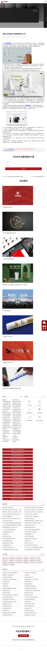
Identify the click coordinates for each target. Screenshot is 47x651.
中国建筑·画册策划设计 (6, 272)
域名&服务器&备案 (22, 613)
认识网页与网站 (5, 432)
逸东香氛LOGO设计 (6, 294)
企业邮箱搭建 (21, 608)
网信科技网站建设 (15, 310)
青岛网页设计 (28, 105)
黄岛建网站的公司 (5, 380)
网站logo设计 (38, 406)
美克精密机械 (15, 307)
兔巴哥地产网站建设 (6, 296)
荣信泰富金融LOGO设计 (17, 297)
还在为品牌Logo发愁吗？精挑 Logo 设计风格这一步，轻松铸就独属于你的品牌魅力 (34, 358)
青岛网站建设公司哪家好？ (29, 364)
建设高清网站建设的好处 (7, 386)
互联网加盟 (14, 646)
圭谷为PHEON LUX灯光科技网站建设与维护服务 (33, 393)
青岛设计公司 (33, 408)
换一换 (43, 400)
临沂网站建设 (11, 410)
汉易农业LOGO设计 (16, 278)
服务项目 (37, 599)
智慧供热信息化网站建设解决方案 (34, 323)
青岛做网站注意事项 (28, 430)
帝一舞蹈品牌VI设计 (6, 280)
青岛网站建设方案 (27, 454)
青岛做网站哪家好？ (28, 427)
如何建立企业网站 (18, 406)
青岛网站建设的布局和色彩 (29, 450)
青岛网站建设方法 (5, 456)
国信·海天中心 (5, 281)
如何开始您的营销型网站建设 (30, 432)
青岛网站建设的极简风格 (29, 452)
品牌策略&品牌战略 (12, 597)
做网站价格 (5, 408)
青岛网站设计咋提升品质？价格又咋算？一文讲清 (11, 355)
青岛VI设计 (25, 639)
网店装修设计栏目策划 (28, 438)
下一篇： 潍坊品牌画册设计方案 (38, 176)
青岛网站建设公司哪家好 (29, 456)
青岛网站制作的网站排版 (7, 423)
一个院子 (14, 305)
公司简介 (37, 605)
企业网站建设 (25, 406)
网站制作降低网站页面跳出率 (7, 443)
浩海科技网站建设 (5, 301)
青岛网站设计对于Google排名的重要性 (9, 418)
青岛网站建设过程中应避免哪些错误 (9, 458)
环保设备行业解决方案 (34, 332)
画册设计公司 (5, 406)
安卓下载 (37, 646)
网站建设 (11, 149)
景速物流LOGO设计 (16, 293)
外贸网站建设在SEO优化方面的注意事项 (32, 436)
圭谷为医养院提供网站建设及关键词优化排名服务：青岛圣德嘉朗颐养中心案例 (12, 369)
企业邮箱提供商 (24, 582)
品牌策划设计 (17, 582)
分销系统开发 (21, 604)
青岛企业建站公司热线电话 (7, 366)
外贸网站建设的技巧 (6, 436)
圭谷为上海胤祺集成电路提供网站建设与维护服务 (11, 371)
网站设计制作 (40, 408)
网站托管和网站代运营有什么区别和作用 (10, 441)
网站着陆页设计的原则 (28, 441)
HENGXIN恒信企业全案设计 (17, 288)
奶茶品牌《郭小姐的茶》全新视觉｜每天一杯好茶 (7, 277)
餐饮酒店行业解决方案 (12, 335)
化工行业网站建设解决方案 (34, 335)
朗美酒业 (4, 305)
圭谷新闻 (31, 599)
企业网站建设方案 (11, 408)
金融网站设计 (26, 404)
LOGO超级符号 (11, 600)
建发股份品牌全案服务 (16, 275)
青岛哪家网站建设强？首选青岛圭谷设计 (10, 373)
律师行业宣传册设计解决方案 (12, 329)
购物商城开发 (21, 600)
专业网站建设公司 (26, 408)
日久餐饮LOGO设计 (6, 288)
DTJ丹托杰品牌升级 (6, 273)
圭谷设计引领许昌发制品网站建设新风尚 (32, 375)
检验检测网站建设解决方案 (34, 329)
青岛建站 (38, 404)
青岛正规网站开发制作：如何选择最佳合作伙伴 (11, 364)
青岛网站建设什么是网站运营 (30, 461)
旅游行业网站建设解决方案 (34, 326)
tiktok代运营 (31, 646)
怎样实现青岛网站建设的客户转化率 (9, 447)
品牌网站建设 (32, 406)
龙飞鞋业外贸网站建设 (6, 285)
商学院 (36, 604)
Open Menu (45, 1)
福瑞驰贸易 (4, 270)
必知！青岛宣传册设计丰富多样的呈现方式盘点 (11, 360)
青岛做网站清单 (5, 430)
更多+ (21, 267)
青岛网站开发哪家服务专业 (7, 362)
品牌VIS (9, 599)
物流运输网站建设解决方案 (12, 323)
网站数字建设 (11, 582)
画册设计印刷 (5, 404)
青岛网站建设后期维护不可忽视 (30, 458)
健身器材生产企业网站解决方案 (12, 345)
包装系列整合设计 (11, 604)
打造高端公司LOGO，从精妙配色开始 (31, 362)
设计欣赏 (31, 604)
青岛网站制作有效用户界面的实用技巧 (9, 425)
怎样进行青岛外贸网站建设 (29, 445)
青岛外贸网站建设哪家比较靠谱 (8, 384)
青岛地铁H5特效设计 (6, 304)
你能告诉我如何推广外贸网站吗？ (30, 378)
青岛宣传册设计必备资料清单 (7, 353)
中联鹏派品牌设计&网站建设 (7, 275)
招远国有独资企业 (15, 270)
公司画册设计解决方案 (12, 338)
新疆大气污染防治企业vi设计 (17, 285)
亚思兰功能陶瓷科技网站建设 (7, 291)
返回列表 (24, 36)
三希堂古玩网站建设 (16, 301)
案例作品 (37, 600)
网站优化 (31, 600)
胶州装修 (9, 646)
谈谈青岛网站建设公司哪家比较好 (30, 434)
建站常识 (31, 602)
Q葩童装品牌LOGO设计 (17, 281)
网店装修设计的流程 (6, 438)
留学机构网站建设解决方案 (34, 320)
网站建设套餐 (11, 404)
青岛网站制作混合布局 (28, 423)
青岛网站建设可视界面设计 (7, 461)
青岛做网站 (11, 406)
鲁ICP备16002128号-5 (34, 641)
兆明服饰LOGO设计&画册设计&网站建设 (17, 273)
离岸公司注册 (26, 646)
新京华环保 (14, 309)
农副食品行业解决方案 (12, 332)
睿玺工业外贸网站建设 (16, 304)
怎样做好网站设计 (27, 447)
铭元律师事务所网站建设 (7, 297)
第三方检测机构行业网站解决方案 (34, 342)
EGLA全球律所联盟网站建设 (17, 302)
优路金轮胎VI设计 (5, 302)
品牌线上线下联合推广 (22, 606)
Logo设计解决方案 (35, 338)
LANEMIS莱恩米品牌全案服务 (7, 278)
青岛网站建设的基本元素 (7, 452)
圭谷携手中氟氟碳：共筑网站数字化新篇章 (32, 369)
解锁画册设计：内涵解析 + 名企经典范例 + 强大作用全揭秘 (12, 358)
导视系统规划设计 (11, 607)
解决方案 (37, 602)
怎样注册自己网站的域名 (29, 382)
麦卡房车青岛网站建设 (6, 286)
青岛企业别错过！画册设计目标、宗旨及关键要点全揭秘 (34, 355)
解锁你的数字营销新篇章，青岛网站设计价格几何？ (34, 366)
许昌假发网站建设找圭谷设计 (7, 378)
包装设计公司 (32, 404)
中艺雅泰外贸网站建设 (16, 291)
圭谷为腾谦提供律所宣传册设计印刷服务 (10, 395)
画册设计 (10, 605)
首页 (36, 597)
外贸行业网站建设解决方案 (12, 326)
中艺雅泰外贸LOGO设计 (17, 286)
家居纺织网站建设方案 (12, 342)
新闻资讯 (31, 597)
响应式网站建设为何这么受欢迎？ (8, 445)
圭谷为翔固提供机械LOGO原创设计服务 (32, 395)
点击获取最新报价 (23, 481)
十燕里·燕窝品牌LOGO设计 (7, 310)
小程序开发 (20, 602)
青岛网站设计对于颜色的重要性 (30, 418)
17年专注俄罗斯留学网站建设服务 (8, 375)
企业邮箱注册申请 (31, 639)
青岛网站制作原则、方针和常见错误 (31, 425)
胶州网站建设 (19, 408)
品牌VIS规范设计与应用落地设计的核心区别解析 (33, 353)
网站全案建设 (21, 597)
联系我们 (37, 607)
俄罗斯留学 (4, 299)
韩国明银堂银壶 (5, 307)
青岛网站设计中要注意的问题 (7, 421)
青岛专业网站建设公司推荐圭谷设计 (31, 391)
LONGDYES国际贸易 (16, 283)
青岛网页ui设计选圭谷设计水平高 (8, 393)
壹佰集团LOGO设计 (16, 289)
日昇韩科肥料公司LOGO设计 (7, 289)
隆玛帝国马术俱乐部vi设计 (7, 283)
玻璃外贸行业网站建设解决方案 (12, 320)
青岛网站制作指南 (5, 427)
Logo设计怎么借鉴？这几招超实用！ (31, 360)
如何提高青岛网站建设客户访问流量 (9, 434)
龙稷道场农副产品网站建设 (17, 294)
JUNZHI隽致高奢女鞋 (16, 277)
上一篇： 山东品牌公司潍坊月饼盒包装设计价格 (12, 176)
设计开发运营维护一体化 (22, 611)
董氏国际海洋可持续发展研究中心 (17, 272)
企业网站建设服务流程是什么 (30, 371)
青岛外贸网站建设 (19, 404)
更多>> (43, 350)
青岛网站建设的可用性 (6, 454)
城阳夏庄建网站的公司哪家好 (7, 389)
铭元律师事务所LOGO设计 (17, 296)
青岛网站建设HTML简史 (7, 450)
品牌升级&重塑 (11, 602)
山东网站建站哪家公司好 (29, 380)
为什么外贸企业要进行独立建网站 (30, 443)
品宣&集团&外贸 (21, 599)
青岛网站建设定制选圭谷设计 (30, 373)
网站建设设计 (19, 639)
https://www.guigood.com (8, 150)
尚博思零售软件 (5, 312)
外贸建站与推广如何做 (6, 382)
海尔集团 (4, 309)
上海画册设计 (19, 646)
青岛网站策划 (5, 410)
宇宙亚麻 (14, 312)
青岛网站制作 (27, 421)
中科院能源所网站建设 (6, 293)
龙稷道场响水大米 (15, 299)
